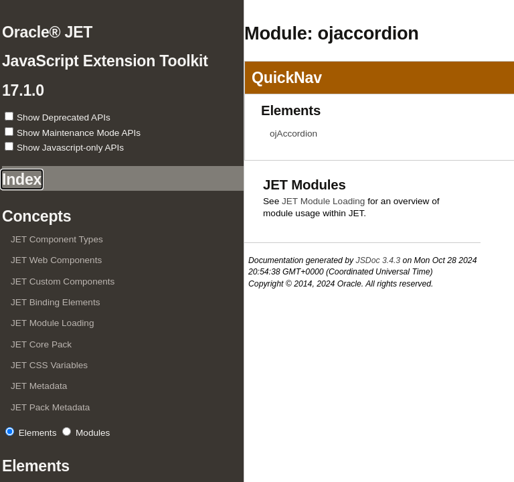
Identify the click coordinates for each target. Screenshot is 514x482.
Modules (93, 433)
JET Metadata (39, 386)
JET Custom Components (62, 281)
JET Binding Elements (55, 302)
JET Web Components (56, 260)
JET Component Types (57, 239)
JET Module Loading (52, 323)
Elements (38, 433)
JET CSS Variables (49, 365)
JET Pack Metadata (50, 407)
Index (21, 179)
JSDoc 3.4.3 (378, 260)
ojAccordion (293, 134)
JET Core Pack (41, 344)
